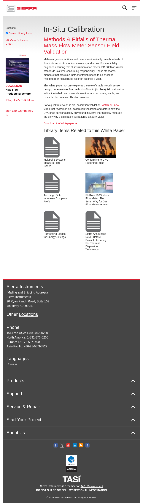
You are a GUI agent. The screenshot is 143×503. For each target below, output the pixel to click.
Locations (28, 314)
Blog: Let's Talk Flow (20, 102)
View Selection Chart (17, 42)
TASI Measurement (92, 486)
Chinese (12, 364)
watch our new (110, 105)
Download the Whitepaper (61, 123)
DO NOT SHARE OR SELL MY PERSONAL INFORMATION (71, 490)
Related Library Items (20, 33)
